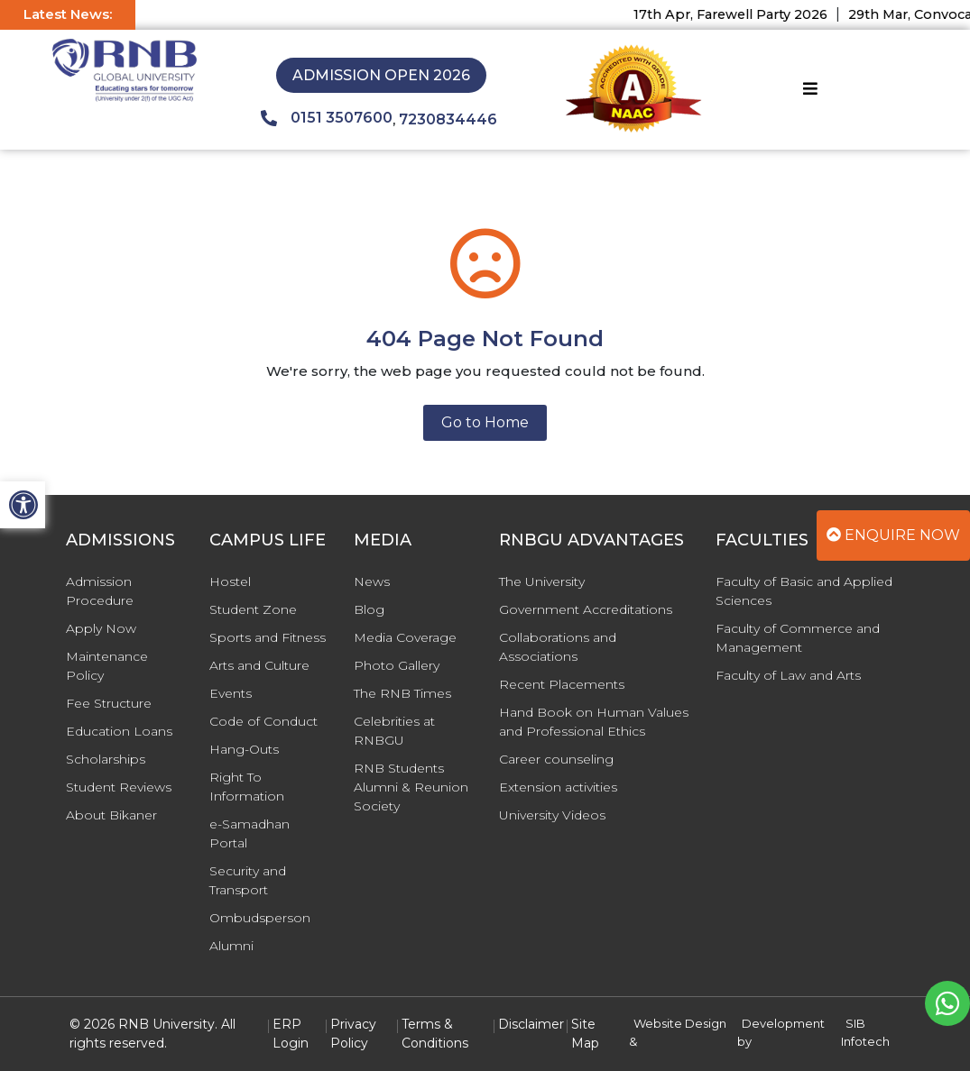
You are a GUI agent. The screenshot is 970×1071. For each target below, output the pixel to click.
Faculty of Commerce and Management (798, 637)
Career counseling (556, 759)
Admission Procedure (100, 591)
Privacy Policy (353, 1033)
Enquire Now (893, 535)
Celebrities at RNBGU (394, 730)
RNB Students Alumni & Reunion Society (411, 787)
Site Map (585, 1033)
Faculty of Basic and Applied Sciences (804, 591)
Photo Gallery (396, 665)
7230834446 (448, 119)
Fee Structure (109, 703)
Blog (369, 609)
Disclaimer (531, 1024)
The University (542, 581)
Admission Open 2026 (381, 75)
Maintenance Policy (107, 665)
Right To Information (246, 786)
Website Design (679, 1023)
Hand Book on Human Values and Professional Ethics (593, 721)
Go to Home (485, 422)
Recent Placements (561, 684)
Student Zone (253, 609)
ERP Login (291, 1033)
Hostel (230, 581)
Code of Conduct (263, 721)
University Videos (552, 815)
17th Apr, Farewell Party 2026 (739, 14)
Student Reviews (118, 787)
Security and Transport (247, 880)
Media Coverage (405, 637)
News (372, 581)
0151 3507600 (327, 118)
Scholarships (105, 759)
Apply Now (101, 628)
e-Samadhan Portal (249, 833)
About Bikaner (111, 815)
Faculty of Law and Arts (788, 675)
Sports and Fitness (267, 637)
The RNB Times (402, 693)
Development (783, 1023)
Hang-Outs (244, 749)
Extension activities (558, 787)
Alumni (231, 946)
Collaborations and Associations (557, 646)
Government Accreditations (585, 609)
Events (230, 693)
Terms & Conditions (435, 1033)
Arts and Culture (259, 665)
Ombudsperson (259, 918)
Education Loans (119, 731)
